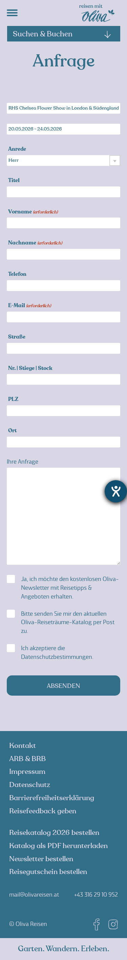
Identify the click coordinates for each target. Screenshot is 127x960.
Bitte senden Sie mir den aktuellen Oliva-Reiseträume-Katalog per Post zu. (67, 622)
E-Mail (29, 306)
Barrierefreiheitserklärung (51, 798)
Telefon (17, 275)
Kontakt (22, 745)
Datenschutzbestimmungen (56, 657)
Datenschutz (29, 784)
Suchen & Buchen (62, 34)
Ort (12, 431)
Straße (16, 337)
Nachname (35, 243)
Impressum (27, 771)
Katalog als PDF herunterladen (58, 845)
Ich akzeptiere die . (57, 652)
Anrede (17, 149)
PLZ (13, 400)
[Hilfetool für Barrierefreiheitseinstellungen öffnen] (116, 491)
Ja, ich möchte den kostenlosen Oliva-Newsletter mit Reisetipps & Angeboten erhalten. (70, 587)
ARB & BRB (27, 758)
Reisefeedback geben (42, 811)
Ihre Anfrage (22, 462)
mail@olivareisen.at (34, 894)
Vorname (33, 212)
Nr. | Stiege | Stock (30, 369)
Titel (14, 181)
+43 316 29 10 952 (96, 894)
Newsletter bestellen (41, 859)
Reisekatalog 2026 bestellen (54, 832)
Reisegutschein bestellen (48, 871)
